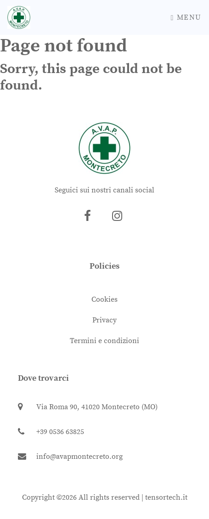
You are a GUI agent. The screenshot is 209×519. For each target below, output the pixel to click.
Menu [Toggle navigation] (186, 17)
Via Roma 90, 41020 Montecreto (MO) (88, 406)
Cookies (104, 299)
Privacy (104, 320)
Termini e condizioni (104, 340)
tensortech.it (166, 497)
